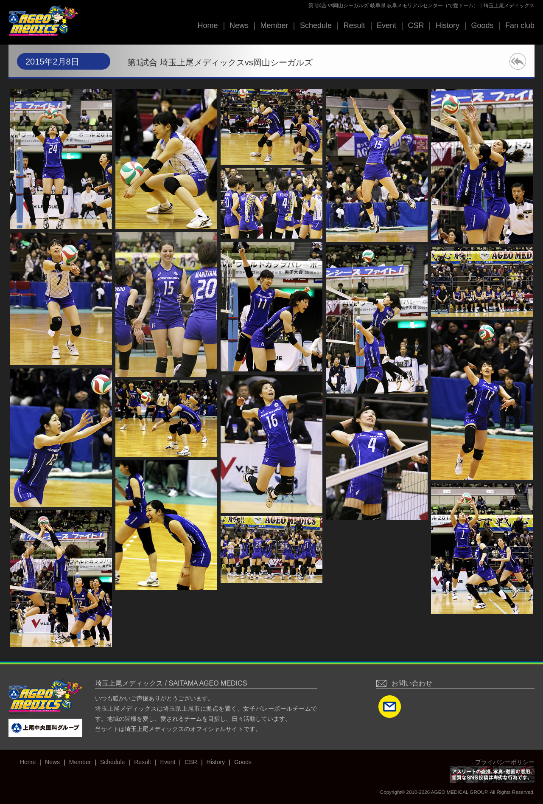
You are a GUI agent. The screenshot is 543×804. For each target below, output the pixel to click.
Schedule (316, 25)
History (447, 25)
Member (274, 25)
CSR (416, 25)
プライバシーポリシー (505, 762)
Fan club (520, 25)
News (239, 25)
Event (386, 25)
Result (354, 25)
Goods (482, 25)
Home (207, 25)
